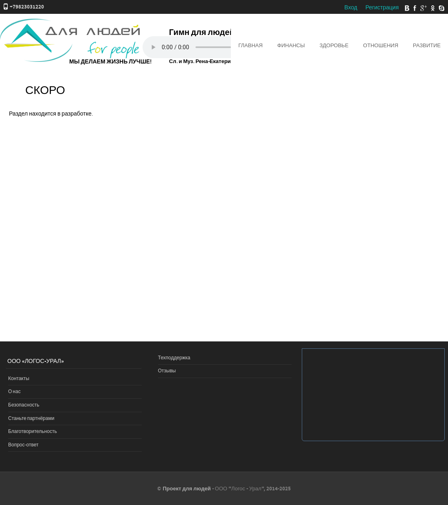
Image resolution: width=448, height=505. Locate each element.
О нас (14, 392)
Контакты (18, 379)
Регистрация (382, 7)
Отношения (380, 45)
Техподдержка (174, 358)
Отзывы (167, 371)
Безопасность (24, 405)
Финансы (291, 45)
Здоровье (333, 45)
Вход (350, 7)
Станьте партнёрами (31, 418)
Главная (250, 45)
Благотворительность (32, 431)
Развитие (427, 45)
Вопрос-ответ (23, 445)
